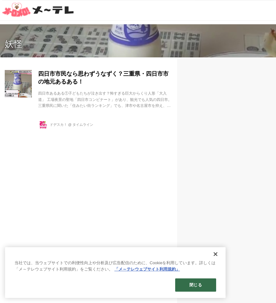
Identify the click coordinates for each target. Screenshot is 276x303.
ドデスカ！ (58, 124)
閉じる (195, 285)
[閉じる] (215, 254)
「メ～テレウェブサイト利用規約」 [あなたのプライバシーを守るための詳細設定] (147, 269)
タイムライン (82, 124)
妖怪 (13, 44)
